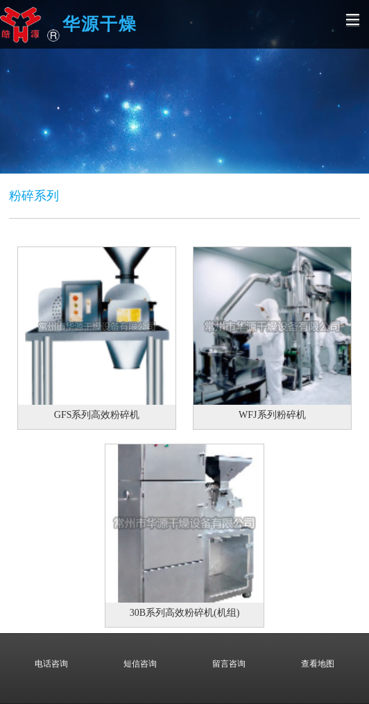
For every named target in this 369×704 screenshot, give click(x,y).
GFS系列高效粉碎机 (97, 415)
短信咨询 (140, 655)
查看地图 (317, 655)
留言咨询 (229, 655)
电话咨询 (51, 655)
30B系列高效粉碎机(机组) (185, 612)
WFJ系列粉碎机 (272, 415)
